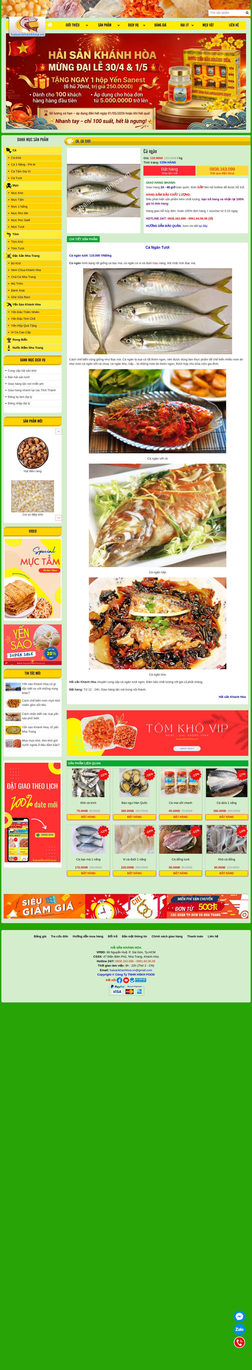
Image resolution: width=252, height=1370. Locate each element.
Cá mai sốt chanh (180, 803)
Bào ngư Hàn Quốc (134, 803)
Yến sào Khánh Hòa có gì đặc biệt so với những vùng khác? (40, 688)
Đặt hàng (169, 171)
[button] (58, 431)
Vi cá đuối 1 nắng (134, 859)
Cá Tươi (86, 141)
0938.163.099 (222, 171)
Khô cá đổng (226, 859)
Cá (77, 141)
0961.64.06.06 (197, 218)
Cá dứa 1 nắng (227, 803)
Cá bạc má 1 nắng (88, 859)
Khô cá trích (88, 803)
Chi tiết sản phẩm (83, 239)
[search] (247, 13)
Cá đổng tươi (180, 859)
